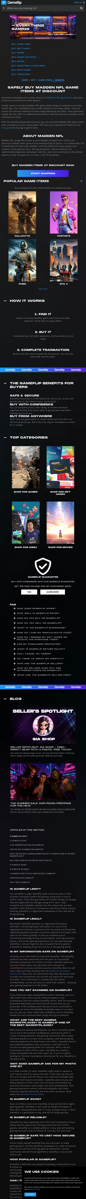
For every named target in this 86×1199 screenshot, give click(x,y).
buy (33, 80)
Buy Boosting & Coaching (28, 66)
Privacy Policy (35, 1189)
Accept (30, 1194)
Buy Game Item (21, 44)
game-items (45, 80)
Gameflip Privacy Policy (32, 1094)
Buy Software (21, 70)
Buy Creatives (21, 74)
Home (25, 80)
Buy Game (18, 53)
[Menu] (3, 3)
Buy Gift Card (21, 48)
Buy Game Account (24, 57)
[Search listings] (42, 8)
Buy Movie (18, 61)
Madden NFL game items (60, 97)
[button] (81, 8)
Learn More (52, 592)
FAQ (29, 592)
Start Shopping (43, 173)
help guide (7, 127)
